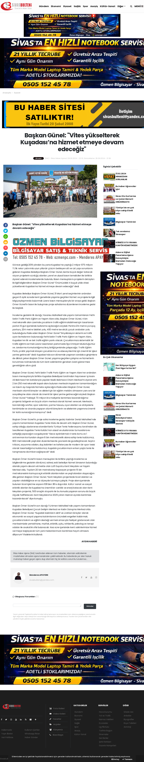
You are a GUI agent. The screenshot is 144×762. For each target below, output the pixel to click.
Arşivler (55, 724)
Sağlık (77, 6)
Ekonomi (56, 6)
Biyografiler (129, 719)
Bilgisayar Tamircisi (126, 221)
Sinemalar (103, 734)
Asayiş (94, 6)
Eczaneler (103, 723)
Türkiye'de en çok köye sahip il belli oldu (125, 210)
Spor (85, 6)
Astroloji (127, 726)
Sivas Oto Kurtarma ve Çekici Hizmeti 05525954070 (126, 199)
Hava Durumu (105, 712)
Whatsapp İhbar (32, 733)
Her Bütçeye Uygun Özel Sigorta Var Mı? (126, 367)
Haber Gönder (31, 737)
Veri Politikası (7, 737)
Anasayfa (7, 92)
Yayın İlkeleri (7, 733)
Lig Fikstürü (104, 726)
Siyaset (67, 6)
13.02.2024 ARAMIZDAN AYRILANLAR (121, 176)
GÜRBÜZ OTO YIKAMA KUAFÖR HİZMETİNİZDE (127, 244)
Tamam (127, 759)
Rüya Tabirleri (130, 723)
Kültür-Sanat (107, 6)
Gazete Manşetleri (107, 745)
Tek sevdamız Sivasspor (123, 233)
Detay (115, 759)
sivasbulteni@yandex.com (41, 580)
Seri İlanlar (103, 738)
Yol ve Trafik (104, 715)
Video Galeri (57, 713)
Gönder (90, 606)
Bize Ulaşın (56, 735)
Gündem (44, 6)
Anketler (127, 715)
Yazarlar (55, 719)
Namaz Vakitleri (106, 719)
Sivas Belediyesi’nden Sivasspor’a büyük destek (125, 419)
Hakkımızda (6, 730)
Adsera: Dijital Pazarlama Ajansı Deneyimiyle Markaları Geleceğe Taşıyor (126, 258)
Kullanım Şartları (32, 730)
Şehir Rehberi (105, 741)
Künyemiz (56, 729)
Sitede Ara (128, 712)
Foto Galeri (57, 708)
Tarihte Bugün (105, 730)
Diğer (120, 6)
